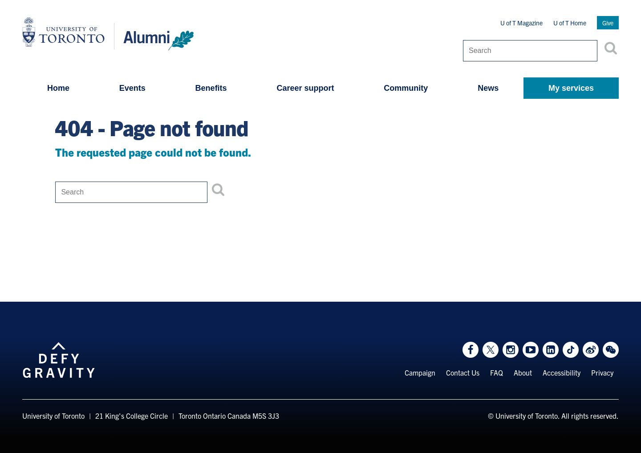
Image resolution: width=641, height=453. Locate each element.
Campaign (420, 372)
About (523, 372)
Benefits (211, 88)
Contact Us (462, 372)
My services (571, 88)
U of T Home (569, 23)
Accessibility (561, 372)
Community (406, 88)
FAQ (496, 372)
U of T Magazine (521, 23)
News (488, 88)
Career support (305, 88)
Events (132, 88)
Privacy (602, 372)
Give (607, 23)
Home (58, 88)
